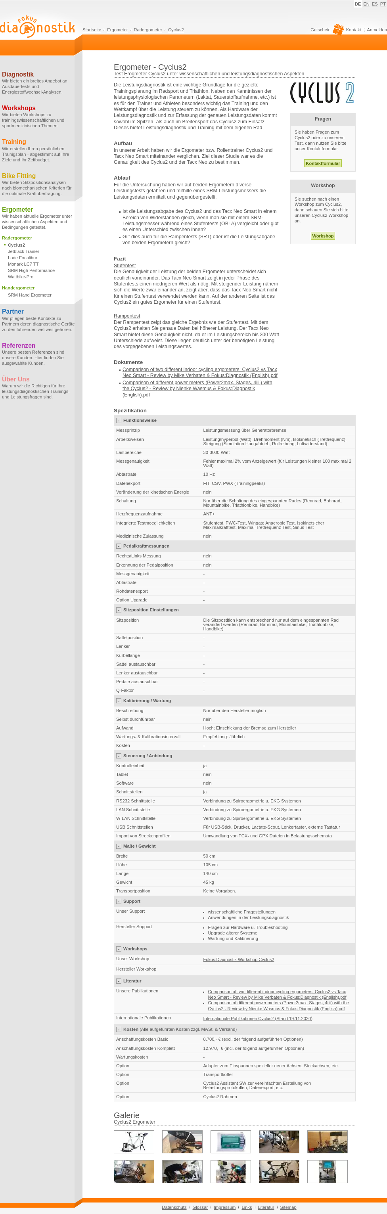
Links (246, 1207)
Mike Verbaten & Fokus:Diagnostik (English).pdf (226, 375)
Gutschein (326, 32)
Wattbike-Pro (20, 276)
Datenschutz (174, 1207)
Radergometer (148, 29)
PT (383, 4)
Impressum (225, 1207)
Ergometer (117, 29)
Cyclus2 (176, 29)
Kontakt (353, 29)
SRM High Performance (31, 270)
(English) (132, 395)
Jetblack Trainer (23, 251)
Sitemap (288, 1207)
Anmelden (377, 29)
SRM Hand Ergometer (30, 295)
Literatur (266, 1207)
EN (366, 4)
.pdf (146, 395)
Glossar (200, 1207)
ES (375, 4)
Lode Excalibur (22, 257)
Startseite (91, 29)
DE (358, 4)
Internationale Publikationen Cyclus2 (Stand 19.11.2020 (257, 1018)
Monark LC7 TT (23, 264)
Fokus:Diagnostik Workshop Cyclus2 (238, 959)
